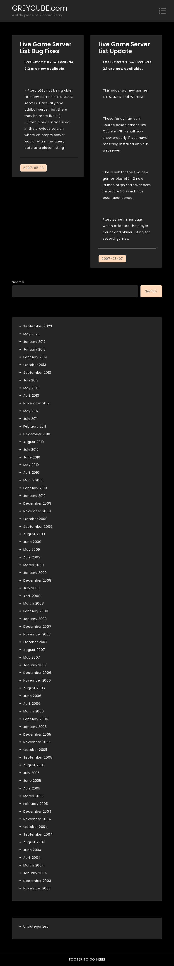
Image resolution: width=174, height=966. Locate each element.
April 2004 (32, 857)
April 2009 (31, 557)
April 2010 (31, 472)
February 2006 (35, 719)
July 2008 (31, 588)
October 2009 (35, 519)
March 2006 (33, 711)
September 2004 (38, 834)
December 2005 (37, 734)
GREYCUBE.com (40, 8)
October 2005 (35, 749)
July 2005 (31, 773)
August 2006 (34, 688)
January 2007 (35, 665)
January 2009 (35, 572)
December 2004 (37, 811)
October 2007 (35, 642)
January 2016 (34, 349)
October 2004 (35, 826)
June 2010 (31, 457)
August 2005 (34, 765)
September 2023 (37, 326)
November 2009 (37, 511)
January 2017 (34, 341)
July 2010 (31, 449)
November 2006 (37, 680)
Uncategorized (35, 926)
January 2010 (34, 495)
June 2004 (32, 850)
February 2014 (35, 357)
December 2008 (37, 580)
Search (18, 282)
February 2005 (35, 804)
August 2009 (34, 534)
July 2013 (30, 380)
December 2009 (37, 503)
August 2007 (34, 649)
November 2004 (37, 819)
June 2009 (32, 542)
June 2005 (32, 780)
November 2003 (37, 888)
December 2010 (36, 434)
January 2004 (35, 873)
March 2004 (33, 865)
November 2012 (36, 403)
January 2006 (35, 726)
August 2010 (33, 442)
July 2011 (30, 418)
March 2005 (33, 796)
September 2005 (37, 757)
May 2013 (31, 388)
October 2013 (34, 365)
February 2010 (35, 488)
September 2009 (37, 526)
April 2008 (31, 596)
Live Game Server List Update (124, 47)
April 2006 (31, 703)
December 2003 (37, 881)
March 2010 (33, 480)
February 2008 (35, 611)
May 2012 (31, 411)
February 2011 (34, 426)
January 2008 (35, 619)
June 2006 (32, 696)
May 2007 (31, 657)
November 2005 (37, 742)
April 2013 (31, 395)
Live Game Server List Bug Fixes (46, 47)
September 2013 (37, 372)
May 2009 (31, 549)
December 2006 (37, 672)
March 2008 (33, 603)
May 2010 (31, 465)
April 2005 (31, 788)
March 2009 (33, 565)
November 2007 (37, 634)
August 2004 (34, 842)
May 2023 (31, 334)
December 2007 (37, 626)
